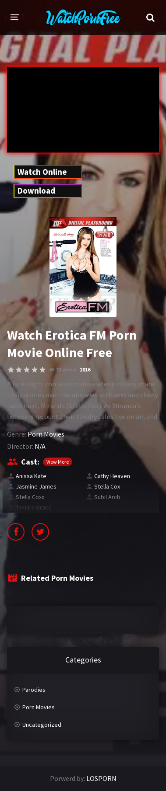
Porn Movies (46, 434)
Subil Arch (107, 497)
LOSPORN (101, 778)
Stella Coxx (30, 497)
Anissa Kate (31, 476)
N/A (40, 446)
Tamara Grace (34, 507)
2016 (85, 369)
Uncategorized (41, 725)
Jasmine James (36, 486)
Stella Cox (107, 486)
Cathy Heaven (112, 476)
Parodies (34, 690)
